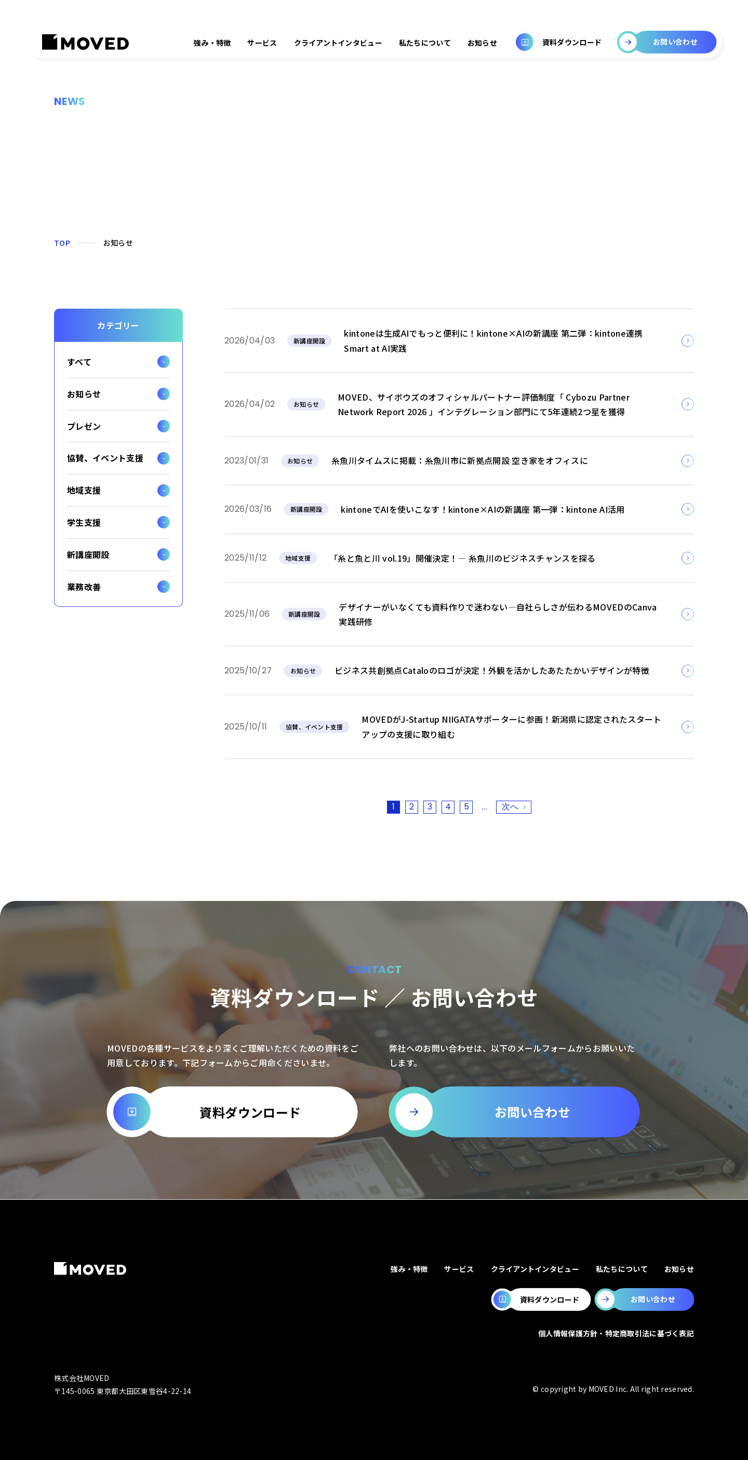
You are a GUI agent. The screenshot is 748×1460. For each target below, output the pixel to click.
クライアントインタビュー (338, 42)
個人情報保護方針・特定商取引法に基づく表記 (616, 1333)
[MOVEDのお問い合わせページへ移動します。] (644, 1299)
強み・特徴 (212, 42)
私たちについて (425, 42)
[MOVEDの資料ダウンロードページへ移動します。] (541, 1299)
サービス (262, 42)
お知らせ (482, 42)
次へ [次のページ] (510, 807)
